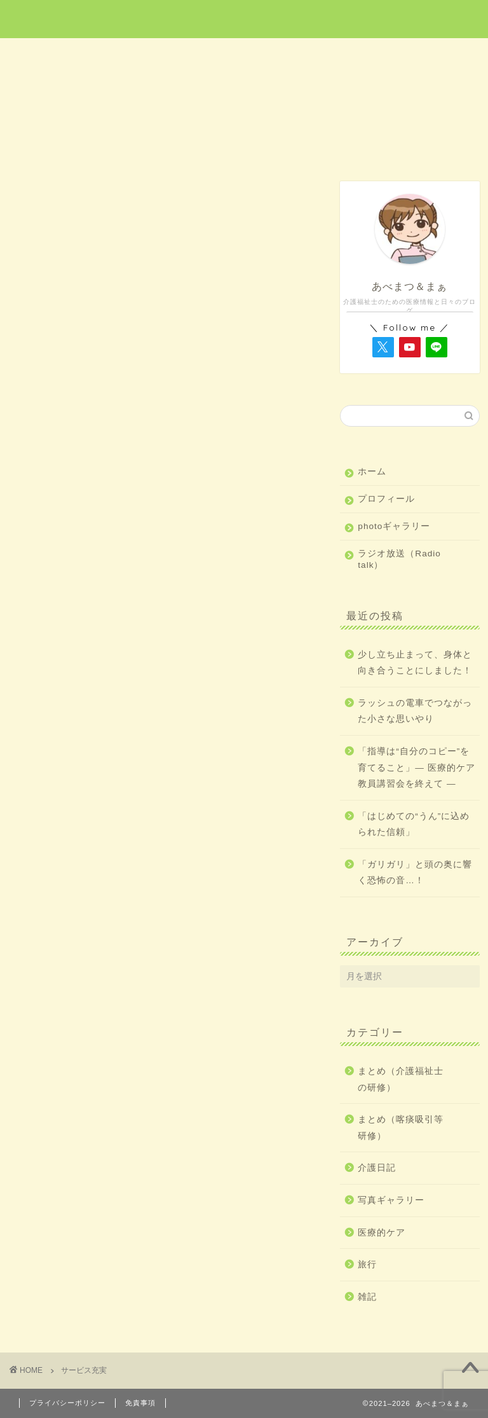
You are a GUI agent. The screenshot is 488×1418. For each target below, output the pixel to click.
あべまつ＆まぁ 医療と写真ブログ (244, 18)
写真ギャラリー (391, 1200)
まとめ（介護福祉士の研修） (401, 1079)
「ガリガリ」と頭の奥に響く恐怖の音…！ (415, 873)
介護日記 (336, 55)
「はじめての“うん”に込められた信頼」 (414, 824)
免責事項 (140, 1403)
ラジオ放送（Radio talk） (399, 559)
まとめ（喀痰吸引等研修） (401, 1128)
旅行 (245, 55)
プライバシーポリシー (67, 1403)
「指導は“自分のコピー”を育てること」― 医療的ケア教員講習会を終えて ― (416, 767)
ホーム (59, 55)
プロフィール (386, 499)
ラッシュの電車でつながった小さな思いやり (415, 711)
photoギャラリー (394, 526)
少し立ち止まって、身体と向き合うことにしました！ (415, 663)
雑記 (429, 55)
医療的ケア (152, 55)
